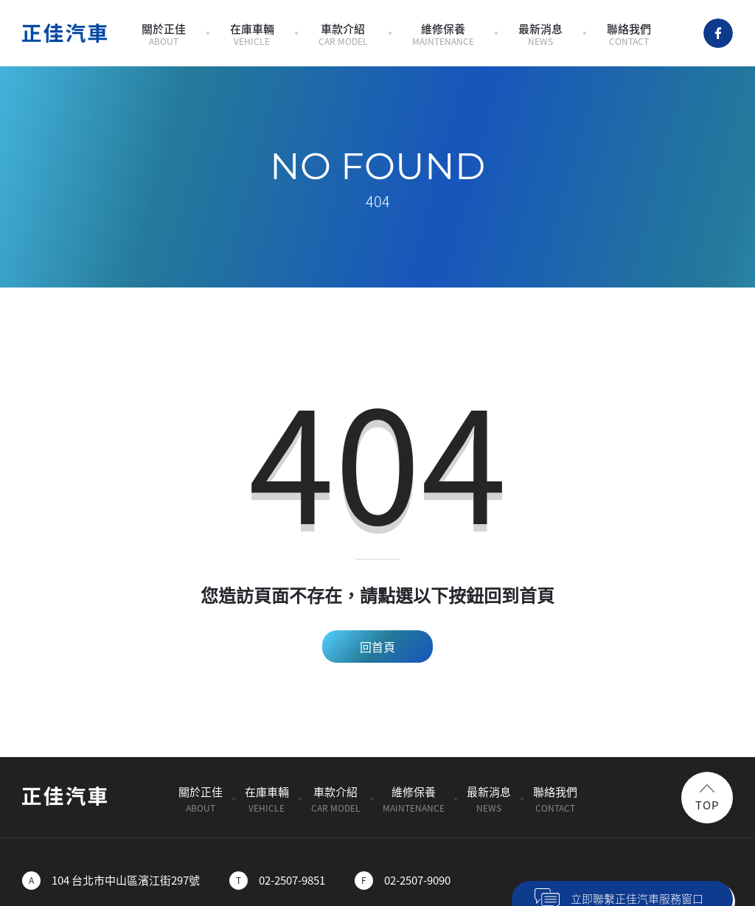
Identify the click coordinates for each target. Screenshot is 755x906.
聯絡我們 (629, 35)
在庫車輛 (252, 35)
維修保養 (443, 35)
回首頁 (377, 646)
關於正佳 (164, 35)
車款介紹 (343, 35)
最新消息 (540, 35)
